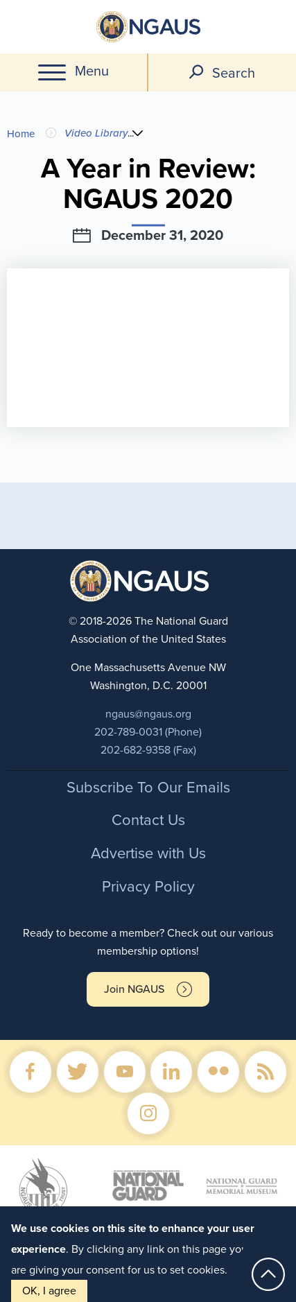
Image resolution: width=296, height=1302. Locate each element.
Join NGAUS (134, 989)
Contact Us (148, 820)
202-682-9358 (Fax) (148, 750)
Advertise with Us (148, 853)
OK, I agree (49, 1291)
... (133, 133)
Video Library (96, 133)
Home (21, 134)
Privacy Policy (148, 887)
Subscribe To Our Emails (148, 788)
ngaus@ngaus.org (148, 714)
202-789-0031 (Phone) (148, 732)
